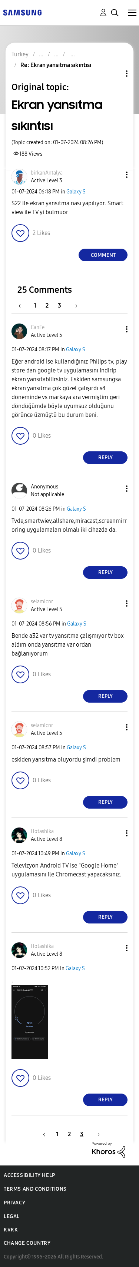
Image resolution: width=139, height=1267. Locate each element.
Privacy (14, 1203)
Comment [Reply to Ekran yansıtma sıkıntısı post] (103, 255)
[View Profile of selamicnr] (42, 601)
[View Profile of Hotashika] (42, 831)
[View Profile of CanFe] (37, 327)
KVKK (11, 1230)
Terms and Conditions (35, 1189)
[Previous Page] (23, 305)
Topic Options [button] (114, 73)
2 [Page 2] (47, 305)
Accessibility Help (29, 1175)
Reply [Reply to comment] (105, 457)
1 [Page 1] (35, 305)
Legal (12, 1216)
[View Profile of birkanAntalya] (47, 173)
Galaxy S (76, 192)
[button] (114, 174)
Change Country (27, 1243)
